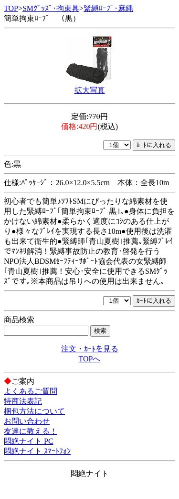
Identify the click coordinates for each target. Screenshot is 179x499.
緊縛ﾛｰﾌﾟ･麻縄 (108, 8)
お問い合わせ (27, 421)
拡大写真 (89, 90)
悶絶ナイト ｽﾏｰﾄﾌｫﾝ (37, 451)
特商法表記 (23, 401)
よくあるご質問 (30, 391)
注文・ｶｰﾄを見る (89, 349)
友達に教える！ (30, 431)
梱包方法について (34, 411)
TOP (11, 8)
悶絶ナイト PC (28, 441)
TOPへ (90, 359)
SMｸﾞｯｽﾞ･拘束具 (50, 8)
